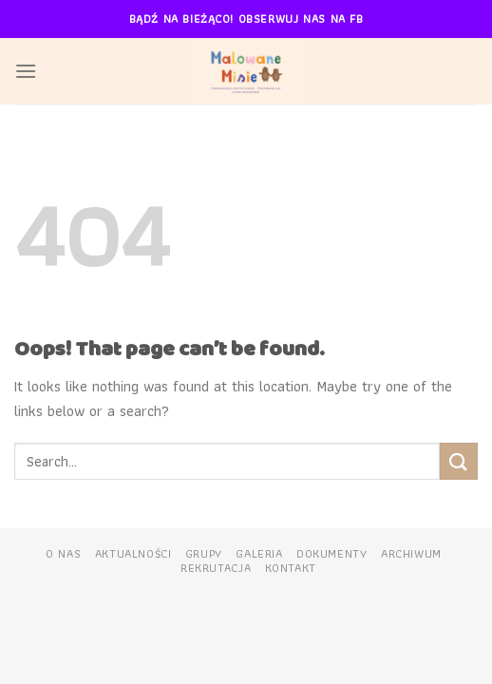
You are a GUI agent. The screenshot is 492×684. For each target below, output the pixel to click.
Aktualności (133, 553)
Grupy (203, 553)
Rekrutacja (215, 568)
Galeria (259, 553)
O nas (63, 553)
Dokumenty (332, 553)
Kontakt (290, 568)
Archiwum (411, 553)
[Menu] (25, 71)
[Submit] (459, 461)
